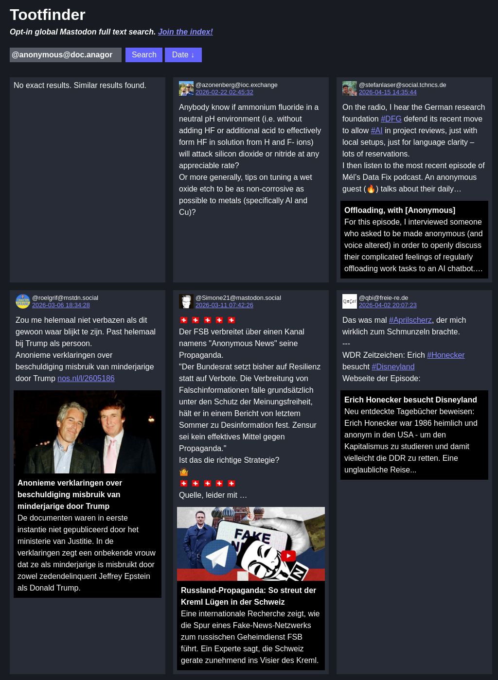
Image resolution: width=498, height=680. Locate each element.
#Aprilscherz (410, 320)
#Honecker (445, 355)
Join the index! (185, 32)
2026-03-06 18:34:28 (61, 305)
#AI (377, 130)
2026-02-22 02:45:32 (224, 92)
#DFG (391, 119)
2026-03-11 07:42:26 (224, 305)
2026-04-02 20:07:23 (388, 305)
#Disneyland (393, 367)
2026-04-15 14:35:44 (388, 92)
